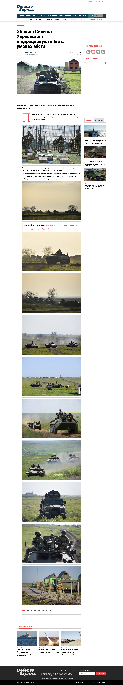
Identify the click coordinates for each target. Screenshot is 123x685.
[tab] (89, 120)
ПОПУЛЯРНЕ (99, 120)
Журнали (49, 19)
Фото (22, 27)
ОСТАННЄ (89, 120)
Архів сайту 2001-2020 (96, 19)
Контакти (83, 19)
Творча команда (39, 19)
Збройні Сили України (44, 610)
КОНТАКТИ (103, 682)
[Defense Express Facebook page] (96, 1)
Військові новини (34, 610)
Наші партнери (73, 19)
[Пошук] (104, 15)
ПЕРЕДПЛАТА (97, 682)
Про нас (30, 19)
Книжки (65, 19)
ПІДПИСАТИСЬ (101, 673)
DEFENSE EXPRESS (30, 53)
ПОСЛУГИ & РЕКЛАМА (89, 682)
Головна (18, 27)
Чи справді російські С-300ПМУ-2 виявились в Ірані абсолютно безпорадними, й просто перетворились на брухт (71, 652)
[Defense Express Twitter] (102, 1)
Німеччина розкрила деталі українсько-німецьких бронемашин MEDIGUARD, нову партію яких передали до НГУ (95, 189)
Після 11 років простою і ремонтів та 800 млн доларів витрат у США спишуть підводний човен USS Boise (94, 142)
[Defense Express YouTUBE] (99, 1)
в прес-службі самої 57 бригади (56, 123)
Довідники (57, 19)
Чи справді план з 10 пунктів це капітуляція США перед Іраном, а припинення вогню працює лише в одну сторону (49, 652)
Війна (27, 610)
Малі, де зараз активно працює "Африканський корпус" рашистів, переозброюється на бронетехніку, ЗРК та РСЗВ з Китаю (94, 165)
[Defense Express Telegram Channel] (105, 1)
